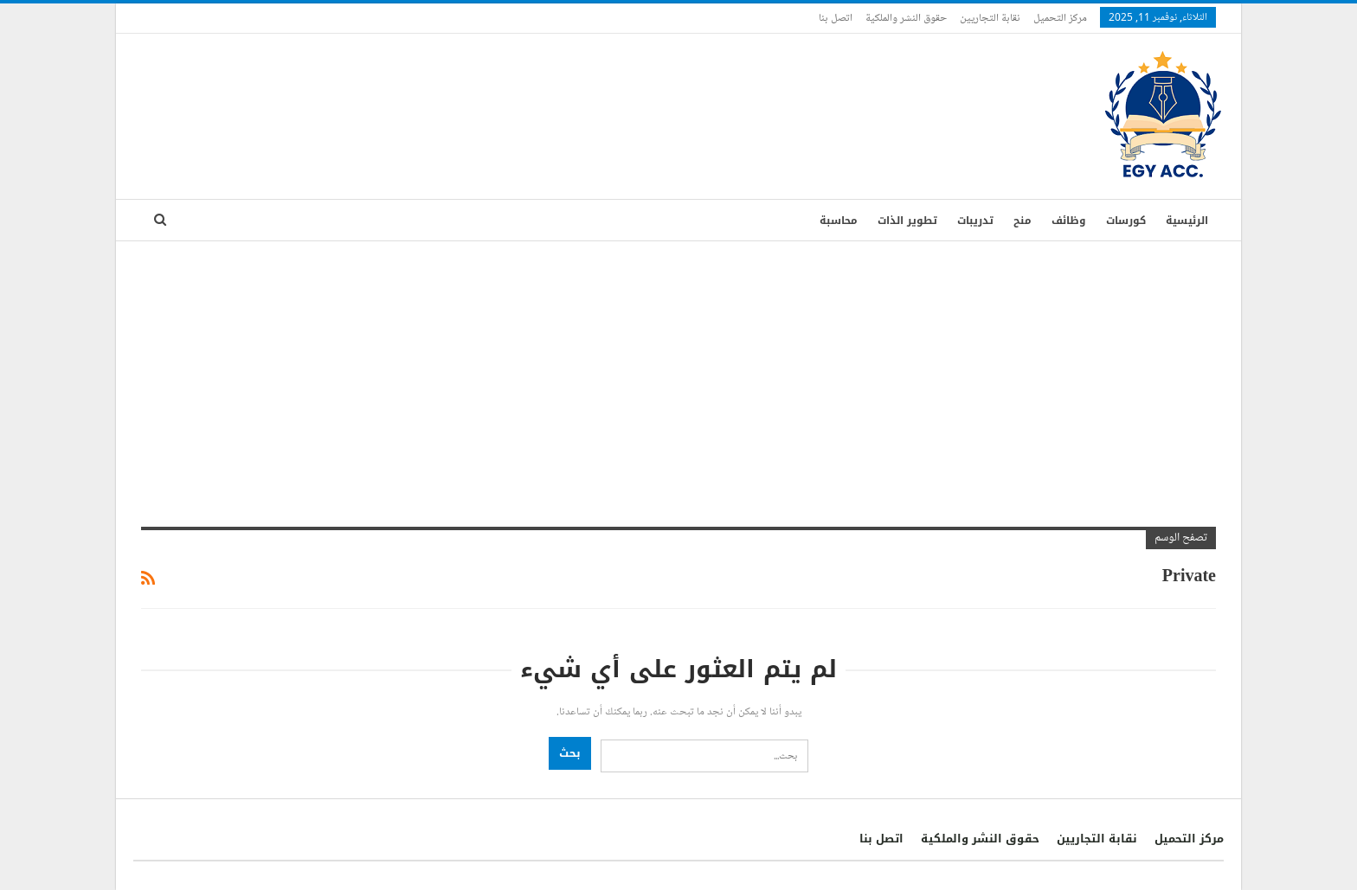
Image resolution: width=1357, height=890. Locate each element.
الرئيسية (1187, 220)
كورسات (1126, 220)
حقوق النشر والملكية (906, 17)
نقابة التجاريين (990, 17)
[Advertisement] (678, 371)
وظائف (1069, 220)
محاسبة (839, 220)
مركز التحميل (1060, 17)
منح (1022, 220)
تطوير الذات (907, 220)
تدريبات (975, 220)
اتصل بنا (835, 17)
